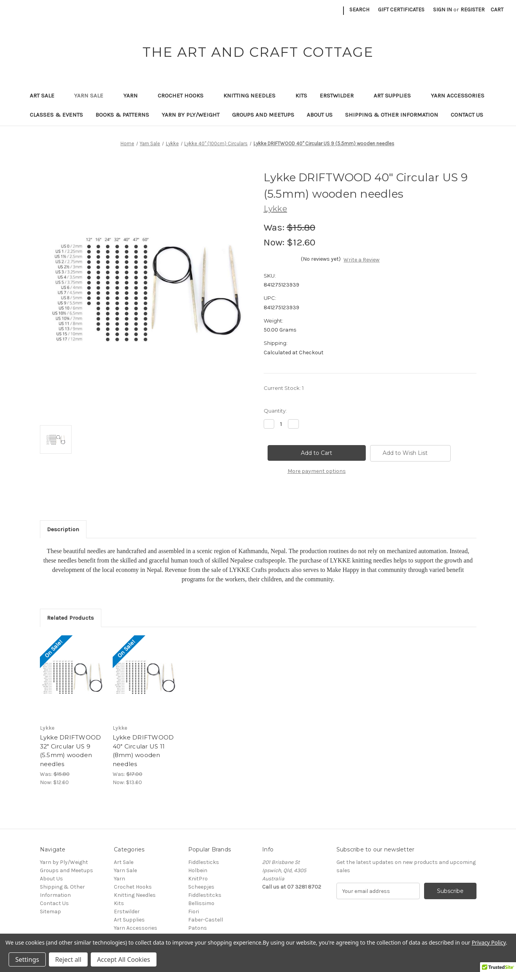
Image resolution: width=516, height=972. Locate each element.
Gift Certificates (401, 9)
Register (472, 9)
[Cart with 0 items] (497, 9)
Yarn (134, 95)
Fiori (193, 911)
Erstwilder (340, 95)
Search (359, 9)
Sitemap (50, 911)
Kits (301, 95)
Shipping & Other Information (391, 114)
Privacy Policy (489, 942)
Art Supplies (396, 95)
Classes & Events (56, 114)
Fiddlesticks (203, 862)
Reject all (68, 959)
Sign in (442, 9)
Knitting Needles (253, 95)
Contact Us (467, 114)
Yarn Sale (92, 95)
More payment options (317, 471)
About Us (320, 114)
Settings (27, 959)
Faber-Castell (205, 919)
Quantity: (275, 411)
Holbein (197, 870)
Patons (197, 928)
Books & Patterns (122, 114)
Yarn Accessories (457, 95)
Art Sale (46, 95)
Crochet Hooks (184, 95)
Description (63, 529)
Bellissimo (201, 903)
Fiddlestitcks (204, 895)
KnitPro (198, 878)
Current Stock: (284, 388)
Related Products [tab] (70, 617)
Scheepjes (201, 887)
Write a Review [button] (361, 259)
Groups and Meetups (263, 114)
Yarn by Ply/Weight (190, 114)
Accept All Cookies (123, 959)
